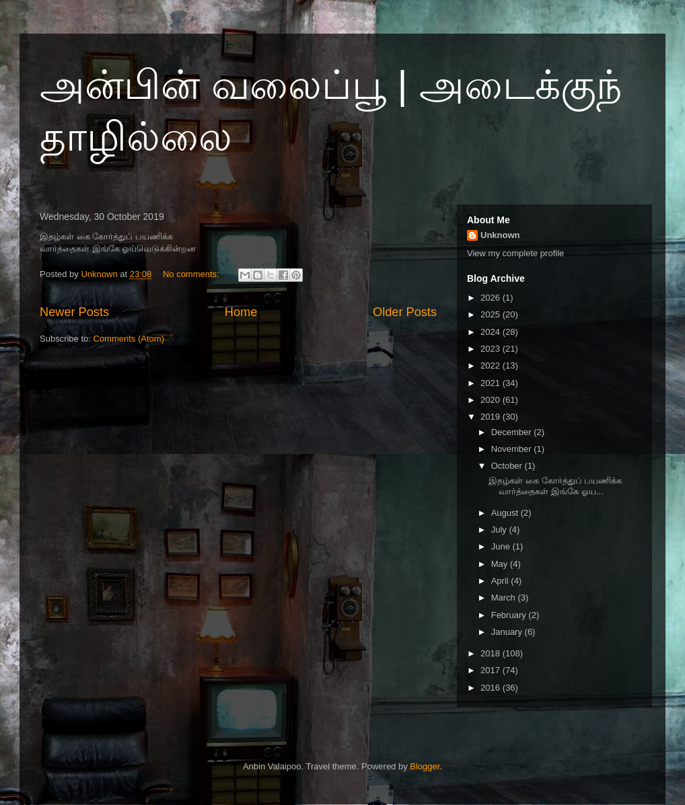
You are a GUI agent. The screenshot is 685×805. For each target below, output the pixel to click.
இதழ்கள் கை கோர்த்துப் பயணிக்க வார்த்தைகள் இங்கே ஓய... (555, 485)
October (508, 466)
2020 (491, 400)
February (510, 615)
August (506, 513)
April (501, 581)
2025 (491, 314)
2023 (491, 349)
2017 (491, 670)
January (508, 632)
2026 (491, 298)
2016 (491, 688)
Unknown (500, 235)
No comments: (192, 274)
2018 (491, 653)
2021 (491, 383)
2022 (491, 365)
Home (241, 312)
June (502, 546)
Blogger (424, 766)
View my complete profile (515, 253)
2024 (491, 332)
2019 (491, 417)
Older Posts (405, 312)
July (500, 530)
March (504, 597)
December (512, 432)
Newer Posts (74, 312)
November (512, 449)
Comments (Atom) (129, 339)
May (500, 564)
